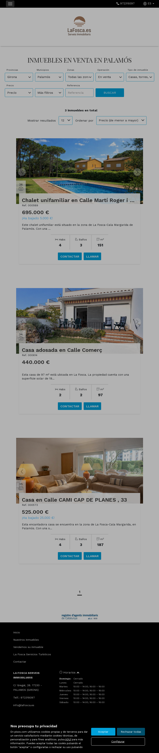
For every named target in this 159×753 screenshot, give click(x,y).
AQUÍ (68, 739)
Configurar (118, 741)
